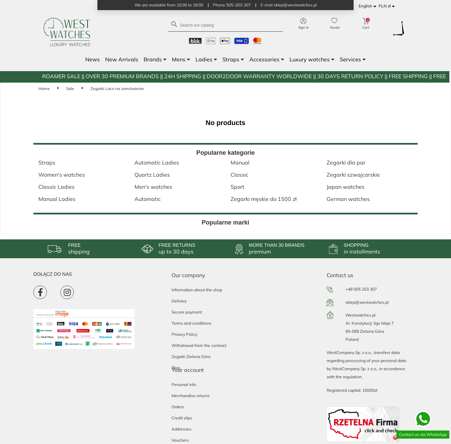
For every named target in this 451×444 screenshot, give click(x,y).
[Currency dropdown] (388, 6)
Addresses (181, 429)
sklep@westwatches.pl (367, 302)
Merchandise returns (191, 395)
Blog (176, 367)
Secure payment (187, 312)
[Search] (225, 25)
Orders (178, 406)
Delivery (179, 300)
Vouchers (180, 440)
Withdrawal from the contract (199, 345)
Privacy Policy (184, 334)
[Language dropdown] (369, 6)
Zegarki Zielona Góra (191, 356)
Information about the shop (197, 289)
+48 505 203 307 (361, 289)
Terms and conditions (191, 323)
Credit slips (182, 417)
